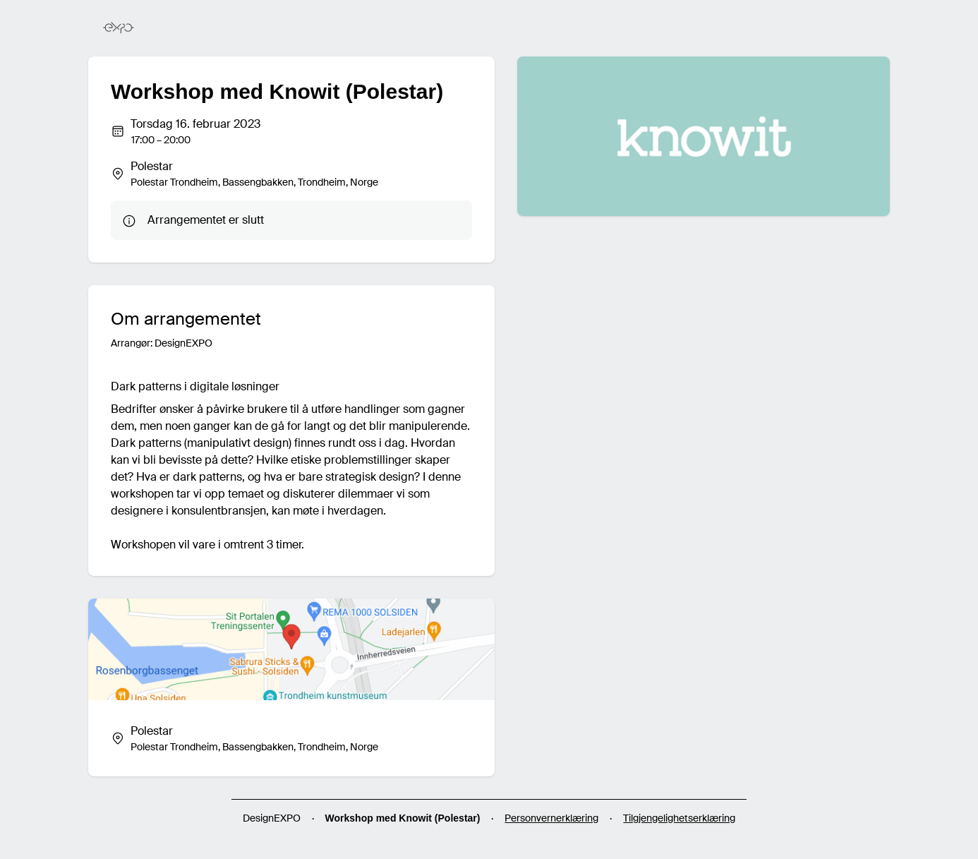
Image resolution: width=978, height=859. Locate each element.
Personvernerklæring (551, 818)
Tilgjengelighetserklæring (679, 818)
